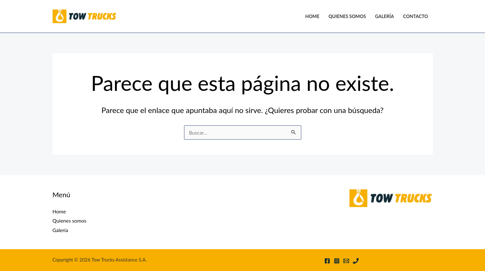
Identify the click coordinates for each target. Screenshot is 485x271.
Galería (384, 16)
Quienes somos (347, 16)
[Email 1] (346, 261)
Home (312, 16)
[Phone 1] (356, 261)
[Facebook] (327, 261)
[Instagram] (337, 261)
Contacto (415, 16)
